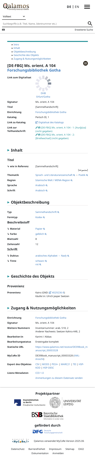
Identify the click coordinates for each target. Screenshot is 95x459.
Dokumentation (40, 453)
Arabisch (41, 185)
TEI (74, 364)
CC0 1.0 (39, 372)
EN (77, 7)
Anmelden (58, 453)
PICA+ (55, 364)
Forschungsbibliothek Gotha (34, 70)
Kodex (40, 217)
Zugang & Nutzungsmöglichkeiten (32, 58)
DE (69, 7)
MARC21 (65, 364)
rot (38, 264)
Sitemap (69, 448)
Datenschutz (18, 448)
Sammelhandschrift (47, 212)
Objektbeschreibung (25, 51)
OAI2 (81, 448)
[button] (87, 7)
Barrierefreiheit (36, 448)
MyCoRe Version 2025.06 (70, 440)
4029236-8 (58, 292)
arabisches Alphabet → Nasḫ (52, 255)
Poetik (83, 174)
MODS (45, 364)
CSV (37, 364)
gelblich (40, 233)
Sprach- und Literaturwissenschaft (55, 174)
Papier (40, 228)
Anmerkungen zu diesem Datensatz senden (59, 377)
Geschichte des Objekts (26, 55)
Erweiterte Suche (84, 29)
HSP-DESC (48, 367)
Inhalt (17, 47)
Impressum (55, 448)
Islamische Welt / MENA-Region (53, 180)
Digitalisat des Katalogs (51, 122)
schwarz (41, 260)
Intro (16, 44)
